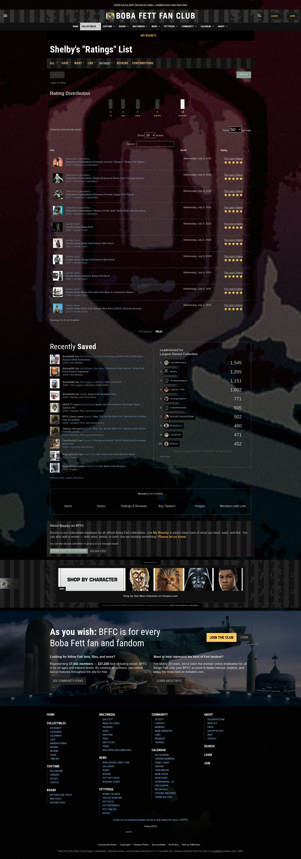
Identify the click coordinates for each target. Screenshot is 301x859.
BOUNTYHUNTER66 (179, 416)
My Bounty (148, 35)
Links (157, 734)
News (156, 26)
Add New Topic (98, 551)
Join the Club (221, 637)
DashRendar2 (175, 362)
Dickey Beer (161, 778)
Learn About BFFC (169, 681)
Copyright (125, 844)
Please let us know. (173, 536)
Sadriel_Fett (174, 389)
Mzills (170, 371)
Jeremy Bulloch (163, 797)
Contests (160, 723)
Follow (57, 74)
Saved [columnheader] (183, 150)
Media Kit (212, 723)
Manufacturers (58, 743)
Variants (55, 775)
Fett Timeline (110, 809)
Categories (56, 732)
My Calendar (162, 755)
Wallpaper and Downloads (117, 750)
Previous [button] (145, 331)
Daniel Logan (162, 762)
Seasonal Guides (111, 781)
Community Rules (107, 844)
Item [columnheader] (52, 150)
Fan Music (108, 727)
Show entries (150, 135)
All (52, 63)
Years (53, 755)
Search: (150, 144)
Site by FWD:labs (191, 844)
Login (274, 16)
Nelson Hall (161, 789)
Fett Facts (108, 801)
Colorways (56, 735)
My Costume (56, 771)
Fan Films (107, 734)
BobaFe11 (173, 425)
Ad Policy (174, 844)
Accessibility (158, 844)
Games (106, 746)
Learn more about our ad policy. (183, 605)
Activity (159, 719)
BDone (171, 443)
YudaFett (172, 434)
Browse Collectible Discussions (68, 551)
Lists (52, 739)
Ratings (54, 747)
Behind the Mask (111, 794)
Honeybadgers (176, 380)
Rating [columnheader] (224, 150)
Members (159, 727)
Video (105, 738)
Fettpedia (171, 26)
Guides (106, 770)
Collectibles (90, 26)
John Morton (162, 770)
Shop (210, 734)
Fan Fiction (108, 742)
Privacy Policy (141, 844)
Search (209, 746)
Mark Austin (161, 774)
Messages (160, 738)
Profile (244, 74)
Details (54, 778)
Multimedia (140, 26)
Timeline (54, 758)
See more (165, 456)
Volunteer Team (215, 719)
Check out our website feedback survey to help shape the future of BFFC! (150, 820)
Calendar (208, 26)
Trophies (159, 742)
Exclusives (108, 766)
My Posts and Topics (61, 795)
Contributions (142, 63)
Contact (211, 738)
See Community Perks (68, 681)
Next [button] (159, 331)
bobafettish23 (175, 407)
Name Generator (163, 731)
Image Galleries (111, 723)
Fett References (111, 805)
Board (124, 26)
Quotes (106, 813)
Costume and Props (165, 793)
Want (78, 63)
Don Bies (159, 766)
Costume (109, 26)
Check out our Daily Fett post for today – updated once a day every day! (150, 4)
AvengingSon (175, 398)
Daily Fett (108, 719)
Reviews (122, 63)
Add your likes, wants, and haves (67, 477)
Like (90, 63)
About (223, 26)
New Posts (55, 798)
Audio (105, 731)
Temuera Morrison (164, 758)
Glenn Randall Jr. (164, 781)
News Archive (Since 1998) (116, 762)
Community (189, 26)
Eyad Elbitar (161, 785)
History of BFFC (215, 731)
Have (65, 63)
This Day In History (112, 798)
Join (292, 16)
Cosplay (54, 782)
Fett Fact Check (111, 778)
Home (75, 26)
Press (210, 727)
